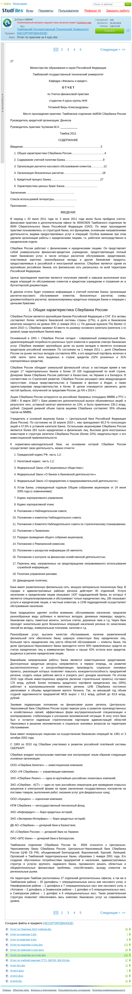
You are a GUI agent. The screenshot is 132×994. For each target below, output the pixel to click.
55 (126, 975)
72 (126, 965)
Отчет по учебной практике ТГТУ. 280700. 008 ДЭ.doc (40, 960)
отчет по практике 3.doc (23, 939)
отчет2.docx (16, 975)
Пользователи (68, 10)
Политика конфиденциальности (108, 990)
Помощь (6, 990)
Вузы (29, 10)
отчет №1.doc (17, 965)
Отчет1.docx (17, 970)
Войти (7, 3)
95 (126, 929)
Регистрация (20, 3)
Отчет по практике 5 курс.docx (27, 950)
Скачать (109, 30)
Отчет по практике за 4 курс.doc (28, 955)
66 (126, 950)
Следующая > (110, 49)
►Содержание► (2, 103)
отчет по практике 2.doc (23, 934)
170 (126, 944)
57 (126, 960)
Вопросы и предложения (44, 990)
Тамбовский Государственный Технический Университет (53, 29)
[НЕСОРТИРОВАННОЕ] (32, 33)
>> (123, 49)
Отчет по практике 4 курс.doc (26, 944)
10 (126, 981)
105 (126, 955)
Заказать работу (118, 10)
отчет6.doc (16, 981)
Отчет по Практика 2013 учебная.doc (30, 929)
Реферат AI (92, 10)
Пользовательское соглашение (74, 990)
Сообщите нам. (84, 23)
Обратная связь (21, 990)
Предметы (45, 10)
